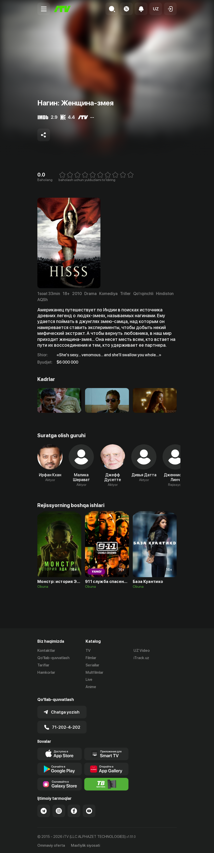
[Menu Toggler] (43, 9)
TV (88, 650)
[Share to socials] (43, 135)
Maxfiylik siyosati (85, 844)
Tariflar (43, 665)
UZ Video (141, 650)
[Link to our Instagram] (58, 809)
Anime (91, 687)
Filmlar (91, 658)
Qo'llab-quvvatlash (53, 658)
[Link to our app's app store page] (59, 752)
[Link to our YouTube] (89, 809)
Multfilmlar (94, 672)
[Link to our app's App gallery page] (106, 767)
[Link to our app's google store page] (59, 767)
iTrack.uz (141, 658)
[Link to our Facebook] (74, 809)
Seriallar (92, 665)
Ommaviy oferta (51, 844)
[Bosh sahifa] (62, 9)
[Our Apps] (106, 752)
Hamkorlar (46, 672)
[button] (155, 9)
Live (89, 679)
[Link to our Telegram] (43, 809)
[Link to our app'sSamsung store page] (59, 782)
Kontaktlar (46, 650)
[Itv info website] (106, 782)
